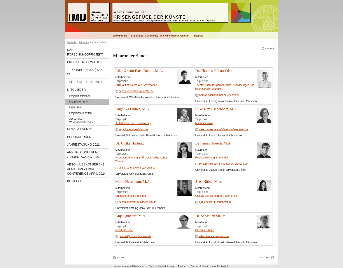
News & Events (79, 129)
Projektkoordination (80, 113)
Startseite (72, 42)
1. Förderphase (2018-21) (85, 72)
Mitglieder (84, 42)
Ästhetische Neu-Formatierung (133, 123)
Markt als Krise (204, 123)
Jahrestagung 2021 (83, 144)
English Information (85, 62)
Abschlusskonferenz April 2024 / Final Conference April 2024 (86, 169)
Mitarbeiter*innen (79, 101)
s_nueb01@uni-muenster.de (215, 202)
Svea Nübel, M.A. (208, 181)
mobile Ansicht (220, 266)
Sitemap (198, 35)
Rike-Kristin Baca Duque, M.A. (139, 71)
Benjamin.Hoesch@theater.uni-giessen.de (223, 163)
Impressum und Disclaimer (129, 266)
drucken (269, 48)
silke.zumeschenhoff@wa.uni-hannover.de (223, 129)
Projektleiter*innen (80, 95)
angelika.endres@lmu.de (133, 129)
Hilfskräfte (75, 107)
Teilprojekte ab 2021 (84, 82)
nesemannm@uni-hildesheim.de (137, 202)
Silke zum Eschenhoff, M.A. (216, 109)
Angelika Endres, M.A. (133, 109)
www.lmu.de (120, 35)
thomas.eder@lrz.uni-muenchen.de (219, 95)
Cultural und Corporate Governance (136, 85)
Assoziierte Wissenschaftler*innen (82, 120)
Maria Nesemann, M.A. (133, 181)
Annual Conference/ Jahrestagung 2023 (85, 154)
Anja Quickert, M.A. (131, 216)
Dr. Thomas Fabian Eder (213, 71)
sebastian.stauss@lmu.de (214, 236)
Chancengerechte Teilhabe (131, 195)
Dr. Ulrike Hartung (130, 143)
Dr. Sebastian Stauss (210, 216)
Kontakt (74, 181)
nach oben (264, 257)
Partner (182, 266)
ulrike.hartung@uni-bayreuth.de (137, 167)
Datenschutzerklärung (161, 266)
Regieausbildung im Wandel (211, 157)
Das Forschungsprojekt (85, 52)
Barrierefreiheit (200, 266)
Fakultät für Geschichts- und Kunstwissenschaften (160, 35)
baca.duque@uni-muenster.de (136, 91)
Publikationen (79, 137)
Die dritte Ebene (204, 230)
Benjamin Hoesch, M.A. (213, 143)
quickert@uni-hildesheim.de (135, 236)
